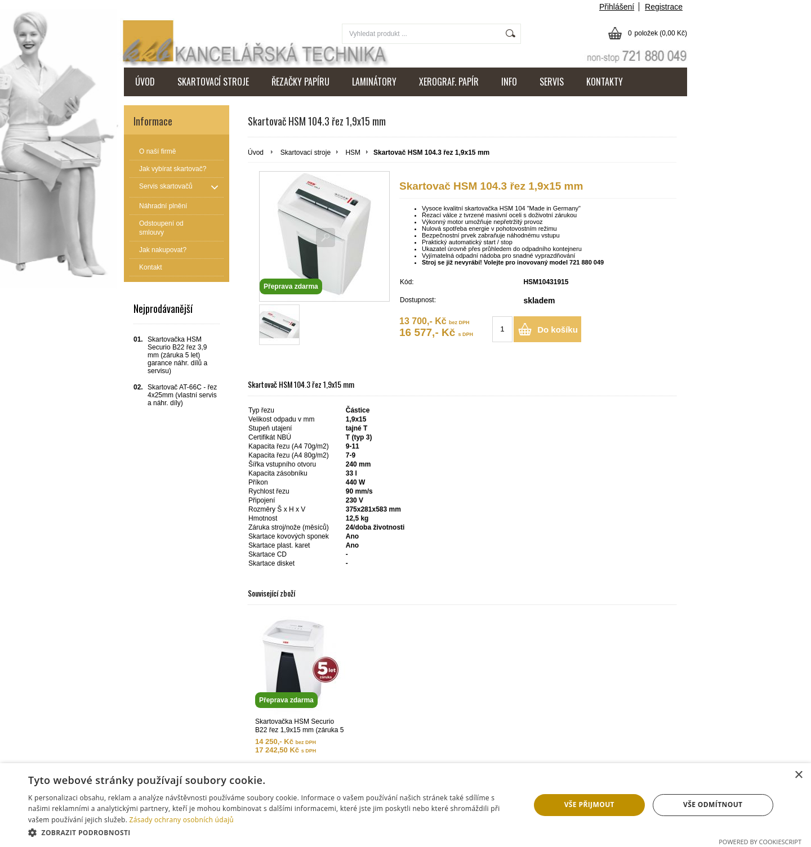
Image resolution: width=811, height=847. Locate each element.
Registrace (664, 6)
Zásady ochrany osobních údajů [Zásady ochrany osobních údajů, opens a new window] (182, 819)
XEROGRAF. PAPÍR (449, 81)
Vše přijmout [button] (589, 804)
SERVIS (552, 81)
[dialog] (405, 805)
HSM (352, 152)
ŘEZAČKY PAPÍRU (300, 81)
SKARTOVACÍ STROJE (213, 81)
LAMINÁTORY (374, 81)
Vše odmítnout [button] (712, 804)
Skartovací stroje (305, 152)
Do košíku (557, 329)
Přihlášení (616, 6)
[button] (271, 832)
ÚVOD (145, 81)
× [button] (798, 775)
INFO (509, 81)
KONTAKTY (604, 81)
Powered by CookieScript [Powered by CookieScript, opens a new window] (760, 841)
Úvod (256, 152)
